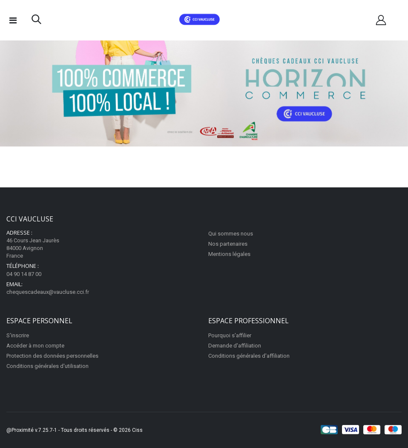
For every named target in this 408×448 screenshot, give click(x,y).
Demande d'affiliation (234, 345)
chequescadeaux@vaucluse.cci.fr (47, 292)
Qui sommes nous (230, 233)
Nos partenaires (227, 244)
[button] (36, 21)
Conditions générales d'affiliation (249, 356)
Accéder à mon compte (35, 345)
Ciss (137, 430)
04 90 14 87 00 (23, 274)
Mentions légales (229, 254)
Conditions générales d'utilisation (47, 366)
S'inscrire (17, 335)
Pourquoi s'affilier (229, 335)
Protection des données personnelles (52, 356)
